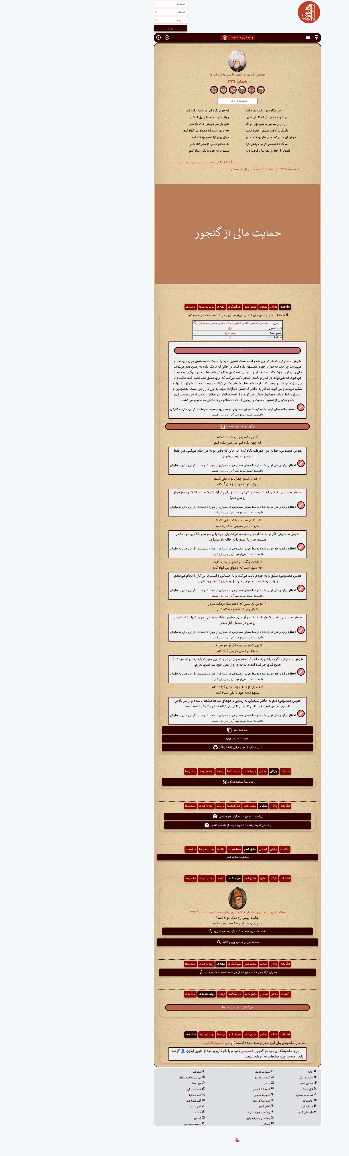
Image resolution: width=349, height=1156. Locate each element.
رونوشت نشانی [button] (174, 738)
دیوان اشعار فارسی (176, 75)
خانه (249, 1072)
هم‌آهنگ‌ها (171, 307)
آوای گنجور (203, 1107)
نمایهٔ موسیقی (243, 1095)
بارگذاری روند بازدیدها (174, 1007)
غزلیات (154, 75)
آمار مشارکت (132, 1101)
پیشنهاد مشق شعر (174, 857)
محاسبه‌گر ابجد (200, 1101)
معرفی (136, 1072)
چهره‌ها (135, 1083)
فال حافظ (246, 1089)
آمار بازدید (134, 1107)
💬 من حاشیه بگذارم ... (155, 1043)
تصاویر (200, 307)
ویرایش (160, 414)
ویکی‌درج (167, 333)
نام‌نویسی (184, 1051)
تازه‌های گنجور (243, 1112)
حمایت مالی (133, 1089)
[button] (253, 37)
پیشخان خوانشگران (198, 1112)
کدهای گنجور (201, 1072)
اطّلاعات (222, 307)
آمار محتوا (134, 1095)
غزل (167, 328)
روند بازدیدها (143, 307)
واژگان (210, 307)
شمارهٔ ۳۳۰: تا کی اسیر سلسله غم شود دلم (146, 162)
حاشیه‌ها (128, 307)
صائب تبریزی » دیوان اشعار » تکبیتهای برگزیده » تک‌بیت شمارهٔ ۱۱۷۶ (174, 912)
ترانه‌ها (158, 307)
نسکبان (205, 1124)
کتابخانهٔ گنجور (200, 1089)
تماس (136, 1118)
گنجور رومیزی (201, 1078)
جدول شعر (245, 1083)
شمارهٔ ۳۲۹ (174, 81)
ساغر (206, 1083)
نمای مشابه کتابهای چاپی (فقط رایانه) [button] (174, 747)
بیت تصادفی (245, 1078)
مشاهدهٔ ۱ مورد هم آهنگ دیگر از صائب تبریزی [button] (174, 931)
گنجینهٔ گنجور (201, 1095)
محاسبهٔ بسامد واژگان (174, 782)
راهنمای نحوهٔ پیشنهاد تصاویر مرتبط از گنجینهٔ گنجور (174, 825)
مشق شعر (187, 307)
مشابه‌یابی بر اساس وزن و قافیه (174, 942)
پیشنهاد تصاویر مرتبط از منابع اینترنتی (174, 816)
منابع (137, 1112)
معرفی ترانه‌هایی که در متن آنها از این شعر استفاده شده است (174, 972)
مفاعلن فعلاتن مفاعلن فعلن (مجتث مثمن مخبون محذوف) (170, 323)
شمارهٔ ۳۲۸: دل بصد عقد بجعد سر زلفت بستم (201, 169)
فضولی (197, 75)
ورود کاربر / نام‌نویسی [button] (174, 37)
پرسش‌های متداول (129, 1078)
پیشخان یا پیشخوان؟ (197, 1118)
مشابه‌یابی (246, 1107)
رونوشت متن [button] (174, 730)
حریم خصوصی (131, 1124)
